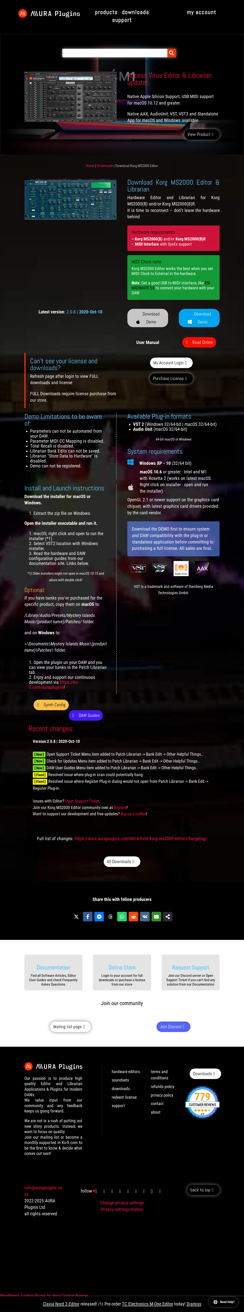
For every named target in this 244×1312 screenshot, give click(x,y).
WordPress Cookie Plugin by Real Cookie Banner (44, 1295)
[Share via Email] (156, 916)
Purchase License (168, 378)
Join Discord (170, 1027)
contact (157, 1103)
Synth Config (55, 705)
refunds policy (162, 1086)
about (156, 1112)
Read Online (202, 342)
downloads (121, 1088)
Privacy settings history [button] (122, 1209)
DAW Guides (89, 715)
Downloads (105, 166)
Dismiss (194, 1304)
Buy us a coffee (133, 813)
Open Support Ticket (82, 801)
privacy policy (162, 1095)
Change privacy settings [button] (122, 1203)
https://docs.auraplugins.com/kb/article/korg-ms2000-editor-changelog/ (141, 838)
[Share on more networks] (168, 916)
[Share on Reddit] (133, 916)
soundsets (120, 1080)
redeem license (124, 1097)
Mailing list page (67, 1027)
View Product (199, 134)
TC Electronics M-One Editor (147, 1304)
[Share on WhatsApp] (122, 916)
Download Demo (151, 318)
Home (90, 166)
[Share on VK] (145, 916)
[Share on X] (76, 916)
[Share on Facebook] (87, 916)
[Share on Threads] (110, 916)
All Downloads (119, 861)
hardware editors (126, 1071)
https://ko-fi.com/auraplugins (54, 685)
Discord (120, 807)
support (118, 1105)
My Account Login (168, 363)
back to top (200, 1190)
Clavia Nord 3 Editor (61, 1304)
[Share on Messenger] (99, 916)
